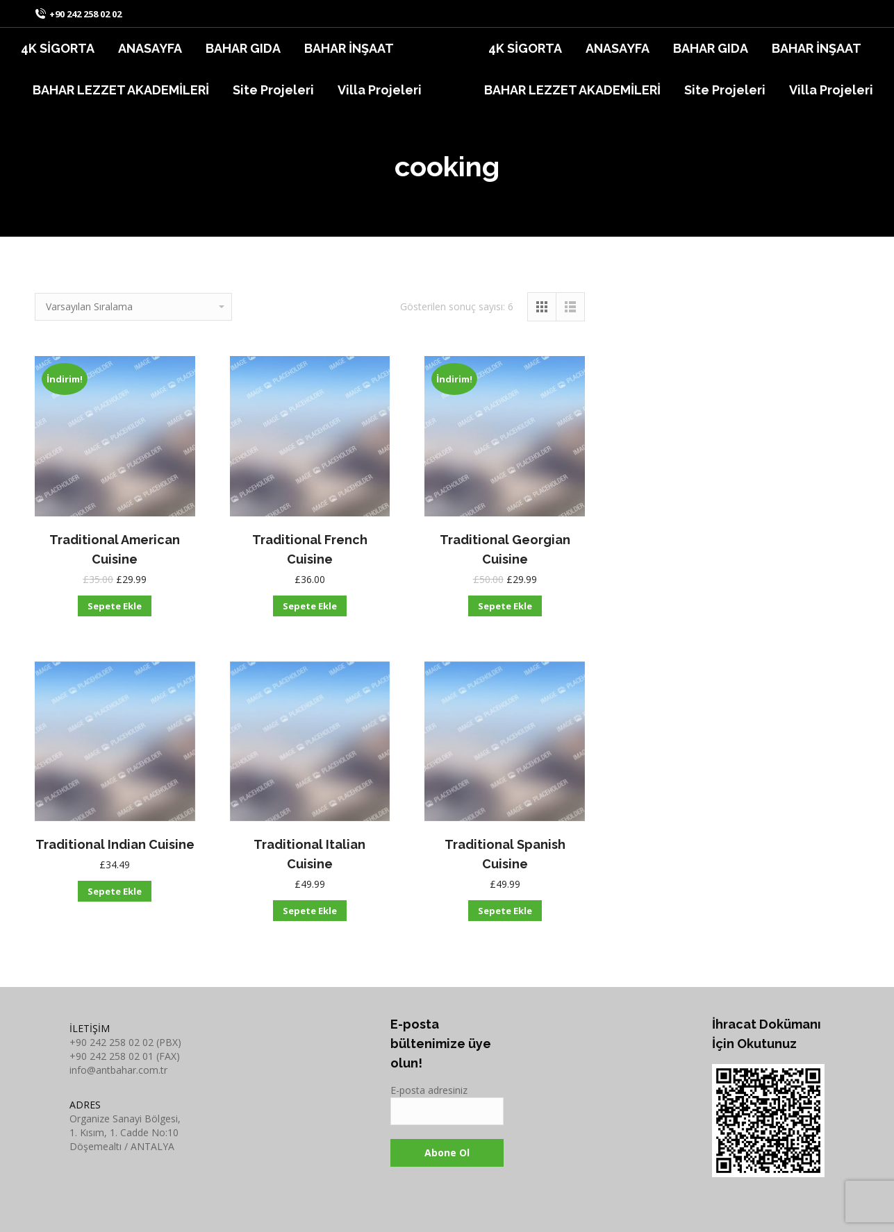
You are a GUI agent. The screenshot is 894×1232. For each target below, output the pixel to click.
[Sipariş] (133, 307)
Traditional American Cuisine (114, 549)
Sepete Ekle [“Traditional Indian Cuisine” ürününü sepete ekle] (115, 891)
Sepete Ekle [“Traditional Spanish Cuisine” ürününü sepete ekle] (505, 910)
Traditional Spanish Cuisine (505, 854)
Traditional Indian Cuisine (114, 844)
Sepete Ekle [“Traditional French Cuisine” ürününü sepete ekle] (310, 606)
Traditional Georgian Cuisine (505, 549)
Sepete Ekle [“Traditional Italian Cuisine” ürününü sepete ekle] (310, 910)
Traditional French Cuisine (309, 549)
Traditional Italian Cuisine (309, 854)
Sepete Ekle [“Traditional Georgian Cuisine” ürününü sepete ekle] (505, 606)
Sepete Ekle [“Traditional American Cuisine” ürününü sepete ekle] (115, 606)
